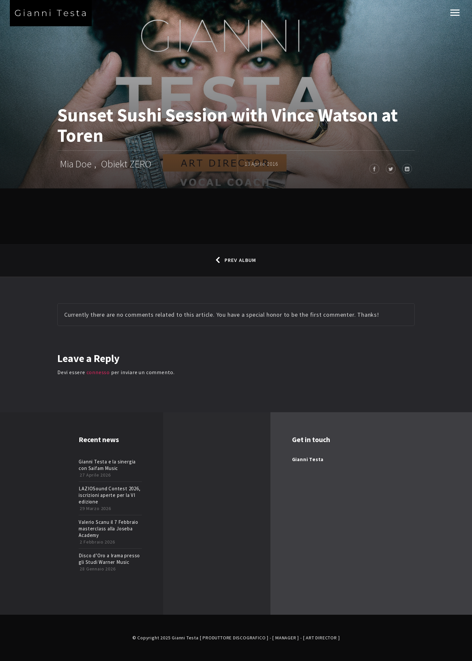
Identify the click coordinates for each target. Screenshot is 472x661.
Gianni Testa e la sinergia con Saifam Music (107, 464)
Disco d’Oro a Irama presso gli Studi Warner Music (109, 558)
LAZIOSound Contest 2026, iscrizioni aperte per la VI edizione (109, 495)
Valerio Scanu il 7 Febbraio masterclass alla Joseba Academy (108, 528)
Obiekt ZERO (126, 164)
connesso (98, 372)
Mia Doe (75, 164)
